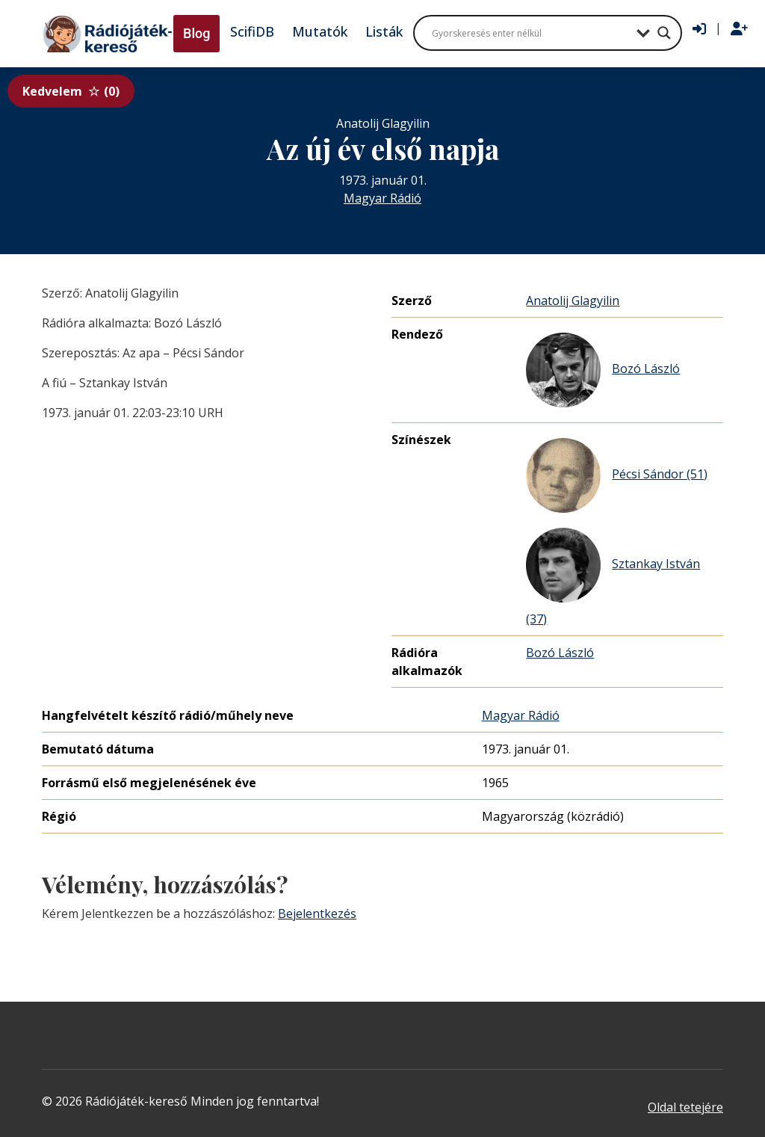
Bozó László (603, 370)
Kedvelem (71, 91)
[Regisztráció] (739, 29)
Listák (384, 31)
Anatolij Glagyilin (572, 300)
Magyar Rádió (382, 198)
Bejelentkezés (317, 913)
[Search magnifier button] (664, 32)
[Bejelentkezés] (699, 29)
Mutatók (319, 31)
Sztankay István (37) (613, 577)
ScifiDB (252, 31)
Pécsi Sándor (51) (616, 475)
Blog (196, 33)
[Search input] (530, 32)
